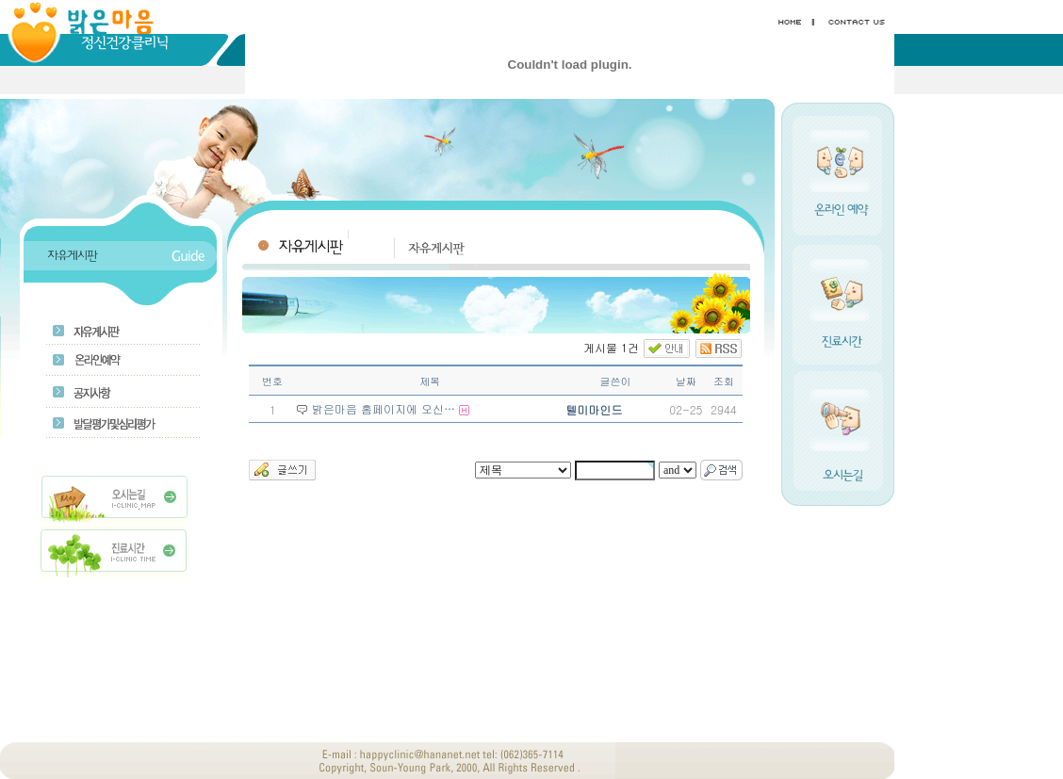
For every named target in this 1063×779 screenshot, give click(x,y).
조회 (723, 381)
